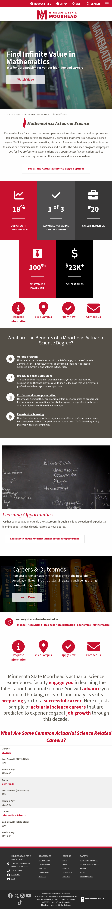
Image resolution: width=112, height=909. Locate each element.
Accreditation (44, 860)
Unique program (27, 357)
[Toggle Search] (93, 3)
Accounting (35, 627)
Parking (65, 868)
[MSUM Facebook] (10, 896)
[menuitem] (41, 3)
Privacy (67, 905)
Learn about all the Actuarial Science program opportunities (44, 538)
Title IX (82, 872)
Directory (42, 868)
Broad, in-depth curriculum (34, 376)
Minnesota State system (60, 896)
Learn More (28, 599)
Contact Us (15, 874)
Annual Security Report (89, 860)
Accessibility (57, 905)
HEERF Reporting (86, 876)
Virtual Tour (67, 872)
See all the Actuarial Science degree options (56, 169)
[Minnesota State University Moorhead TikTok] (20, 903)
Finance (21, 627)
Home (5, 114)
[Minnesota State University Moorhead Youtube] (28, 896)
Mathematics (101, 627)
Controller (8, 785)
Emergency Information (89, 864)
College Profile (44, 864)
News (64, 864)
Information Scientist (14, 817)
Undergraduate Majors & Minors (36, 114)
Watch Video (27, 80)
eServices (42, 876)
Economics (84, 627)
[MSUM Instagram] (22, 896)
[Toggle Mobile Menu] (107, 3)
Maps (64, 860)
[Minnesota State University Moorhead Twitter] (16, 896)
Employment (44, 872)
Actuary (6, 754)
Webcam (66, 876)
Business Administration (59, 627)
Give (13, 878)
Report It (83, 868)
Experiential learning (30, 414)
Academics (16, 114)
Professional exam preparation (36, 395)
